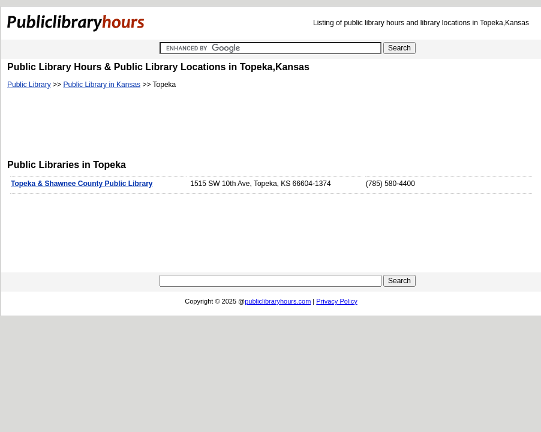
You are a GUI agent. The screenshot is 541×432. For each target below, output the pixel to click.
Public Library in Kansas (101, 84)
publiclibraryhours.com (278, 301)
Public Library (29, 84)
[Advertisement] (225, 127)
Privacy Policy (336, 301)
